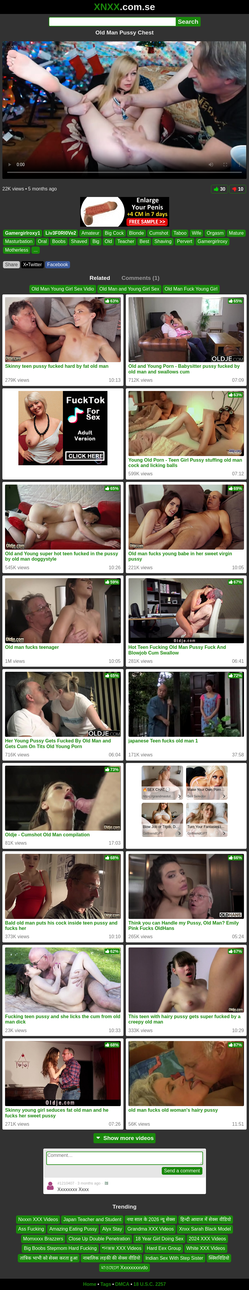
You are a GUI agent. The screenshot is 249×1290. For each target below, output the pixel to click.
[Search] (112, 21)
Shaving (163, 241)
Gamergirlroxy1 (22, 233)
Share (11, 264)
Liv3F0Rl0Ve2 (60, 233)
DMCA (122, 1284)
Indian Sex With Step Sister (174, 1258)
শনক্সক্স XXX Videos (122, 1248)
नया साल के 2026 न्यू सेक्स (151, 1219)
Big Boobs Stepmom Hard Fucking (60, 1248)
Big (95, 241)
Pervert (184, 241)
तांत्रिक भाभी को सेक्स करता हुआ (48, 1258)
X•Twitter (32, 264)
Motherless (16, 250)
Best (144, 241)
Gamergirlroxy (212, 241)
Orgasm (215, 233)
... (35, 250)
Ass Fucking (31, 1228)
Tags (105, 1284)
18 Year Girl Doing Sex (159, 1238)
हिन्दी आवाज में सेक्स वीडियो (205, 1219)
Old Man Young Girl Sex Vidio (62, 288)
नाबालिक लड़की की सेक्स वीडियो (111, 1258)
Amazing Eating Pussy (73, 1228)
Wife (196, 233)
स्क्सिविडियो (219, 1258)
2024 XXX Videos (207, 1238)
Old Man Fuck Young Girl (191, 288)
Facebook (57, 264)
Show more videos (124, 1138)
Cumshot (158, 233)
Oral (42, 241)
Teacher (125, 241)
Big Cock (114, 233)
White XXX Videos (205, 1248)
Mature (236, 233)
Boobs (59, 241)
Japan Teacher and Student (92, 1219)
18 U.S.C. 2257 (150, 1284)
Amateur (90, 233)
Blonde (136, 233)
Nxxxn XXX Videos (38, 1219)
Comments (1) (140, 278)
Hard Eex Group (164, 1248)
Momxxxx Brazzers (43, 1238)
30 (219, 189)
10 (237, 189)
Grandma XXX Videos (150, 1228)
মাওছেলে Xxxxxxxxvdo (124, 1267)
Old (108, 241)
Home (89, 1284)
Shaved (79, 241)
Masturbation (19, 241)
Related (100, 278)
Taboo (180, 233)
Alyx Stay (112, 1228)
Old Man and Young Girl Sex (129, 288)
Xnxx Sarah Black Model (205, 1228)
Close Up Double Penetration (99, 1238)
